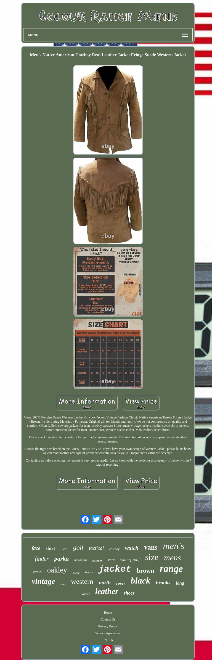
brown (145, 570)
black (140, 580)
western (82, 581)
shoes (129, 593)
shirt (50, 548)
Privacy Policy (108, 626)
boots (89, 572)
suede (76, 572)
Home (108, 612)
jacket (114, 569)
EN (104, 640)
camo (37, 572)
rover (120, 583)
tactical (96, 548)
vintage (43, 581)
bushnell (97, 560)
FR (111, 640)
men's (173, 546)
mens (172, 557)
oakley (57, 570)
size (151, 557)
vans (151, 547)
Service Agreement (108, 633)
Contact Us (107, 619)
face (36, 548)
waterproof (130, 559)
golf (78, 547)
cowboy (114, 549)
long (180, 583)
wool (85, 593)
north (105, 582)
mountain (80, 560)
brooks (163, 582)
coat (62, 584)
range (171, 568)
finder (42, 558)
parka (61, 558)
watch (132, 548)
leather (106, 591)
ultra (63, 549)
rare (111, 560)
